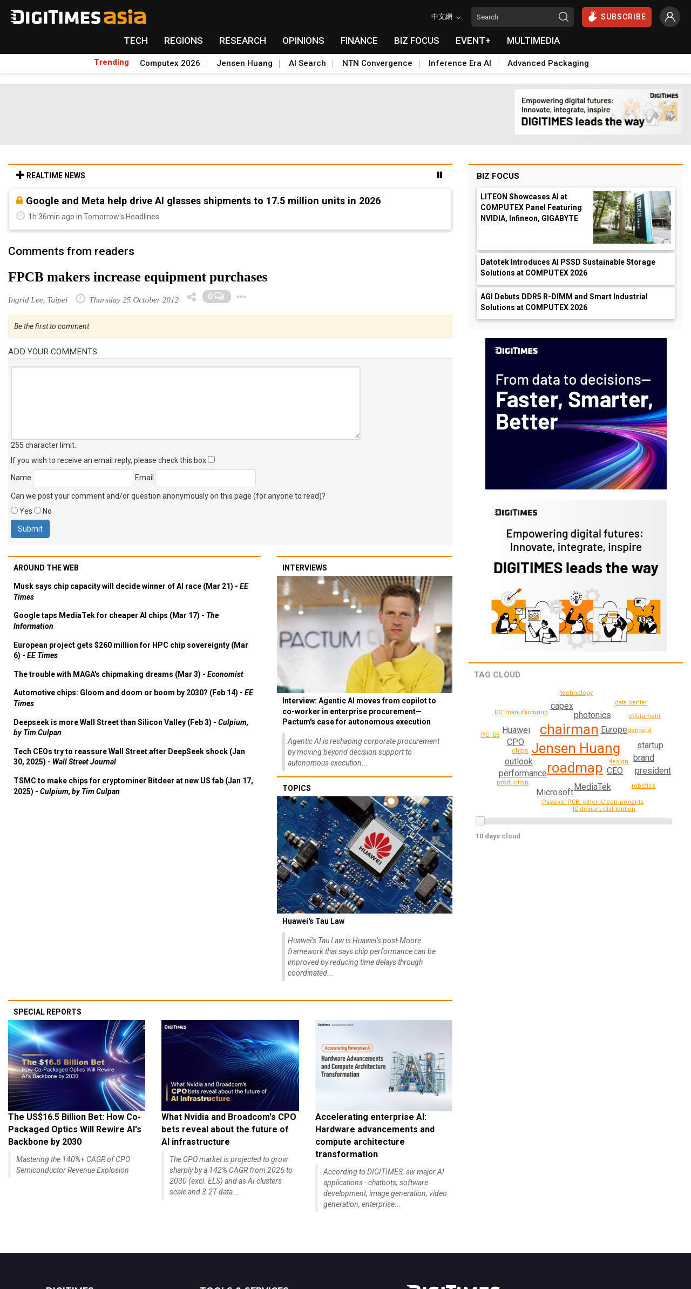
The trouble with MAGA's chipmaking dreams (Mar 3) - (128, 674)
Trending (111, 62)
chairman (569, 729)
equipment (646, 716)
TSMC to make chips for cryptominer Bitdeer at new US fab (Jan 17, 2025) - (133, 786)
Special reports (47, 1012)
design (619, 761)
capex (522, 773)
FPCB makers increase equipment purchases (137, 277)
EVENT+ (473, 40)
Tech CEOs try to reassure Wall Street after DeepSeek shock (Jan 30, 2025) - (129, 757)
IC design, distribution (606, 809)
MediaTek (592, 787)
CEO (615, 771)
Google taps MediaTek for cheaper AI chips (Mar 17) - (116, 620)
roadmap (575, 768)
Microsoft (650, 742)
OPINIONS (303, 40)
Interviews (304, 567)
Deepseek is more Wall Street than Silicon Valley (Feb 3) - (130, 727)
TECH (136, 40)
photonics (592, 715)
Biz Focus (498, 176)
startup (643, 758)
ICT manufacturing (523, 712)
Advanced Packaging (548, 63)
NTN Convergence (377, 63)
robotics (644, 785)
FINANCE (359, 40)
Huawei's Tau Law (313, 921)
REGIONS (183, 40)
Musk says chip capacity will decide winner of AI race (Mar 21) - (130, 591)
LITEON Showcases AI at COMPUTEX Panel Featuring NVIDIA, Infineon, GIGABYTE (531, 207)
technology (497, 771)
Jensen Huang (244, 63)
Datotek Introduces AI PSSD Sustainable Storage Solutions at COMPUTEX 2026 (567, 267)
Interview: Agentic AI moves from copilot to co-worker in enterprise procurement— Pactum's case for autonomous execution (359, 711)
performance (533, 784)
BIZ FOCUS (416, 40)
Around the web (46, 567)
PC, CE (491, 735)
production (578, 692)
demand (522, 752)
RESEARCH (242, 40)
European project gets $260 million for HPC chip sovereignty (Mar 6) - (130, 650)
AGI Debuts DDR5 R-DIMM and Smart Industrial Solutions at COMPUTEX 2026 (564, 302)
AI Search (307, 63)
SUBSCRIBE (616, 16)
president (653, 771)
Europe (614, 729)
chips (651, 730)
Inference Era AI (460, 63)
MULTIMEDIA (533, 40)
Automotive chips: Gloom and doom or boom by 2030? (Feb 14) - (133, 698)
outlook (518, 761)
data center (631, 702)
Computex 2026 (170, 63)
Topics (296, 788)
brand (561, 706)
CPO (516, 742)
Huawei (516, 730)
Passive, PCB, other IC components (573, 799)
